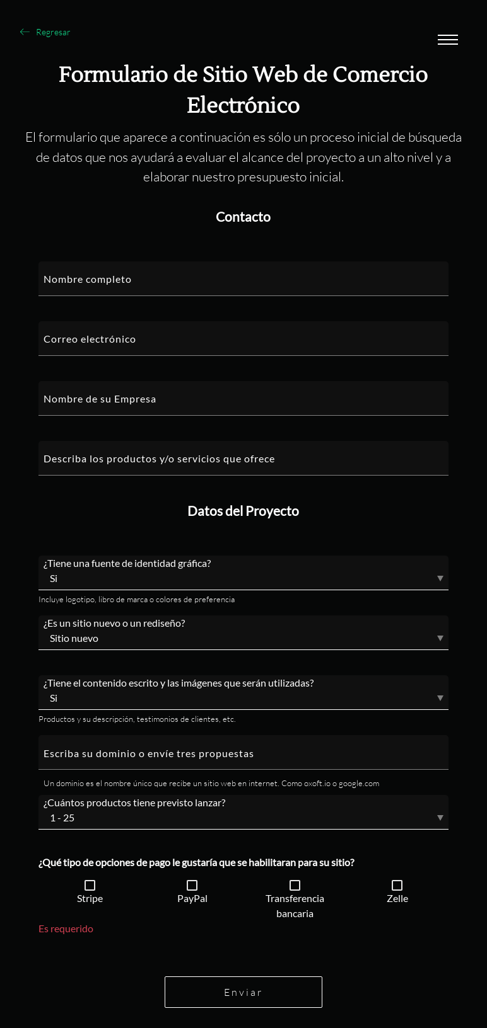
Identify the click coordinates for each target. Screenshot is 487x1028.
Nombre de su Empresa (100, 398)
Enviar (243, 992)
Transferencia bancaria (295, 905)
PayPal (192, 898)
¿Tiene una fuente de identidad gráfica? (127, 563)
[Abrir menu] (448, 41)
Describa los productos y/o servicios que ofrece (159, 458)
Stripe (90, 898)
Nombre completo (88, 279)
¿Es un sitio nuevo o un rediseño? (114, 623)
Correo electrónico (90, 339)
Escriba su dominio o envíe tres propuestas (149, 753)
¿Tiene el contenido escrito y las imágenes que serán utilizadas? (179, 682)
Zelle (397, 898)
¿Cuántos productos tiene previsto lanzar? (134, 802)
